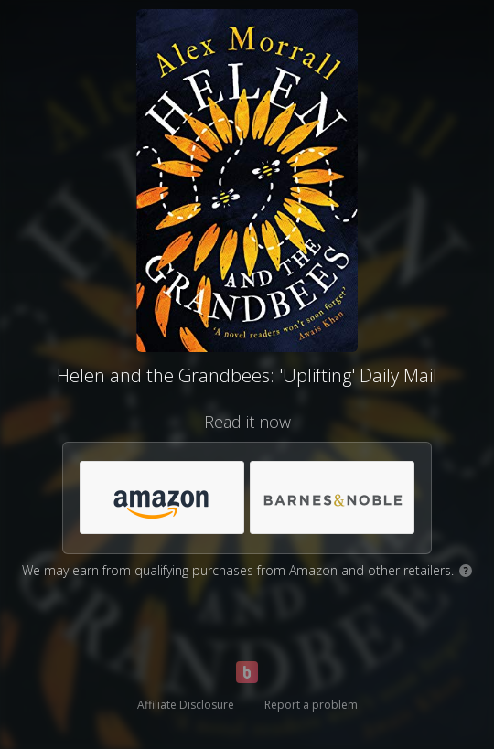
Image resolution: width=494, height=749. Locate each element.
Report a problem (311, 704)
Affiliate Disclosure (185, 704)
